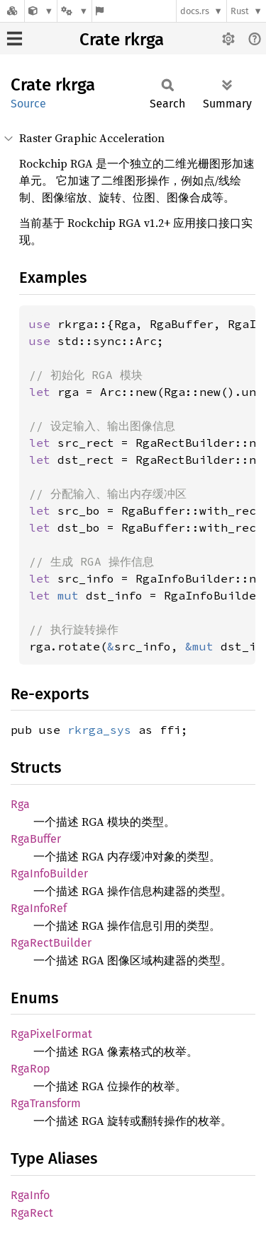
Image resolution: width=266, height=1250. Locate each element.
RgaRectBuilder (51, 943)
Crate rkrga (121, 39)
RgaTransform (46, 1103)
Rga (20, 804)
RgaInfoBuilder (49, 873)
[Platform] (74, 11)
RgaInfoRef (39, 908)
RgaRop (30, 1068)
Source (28, 103)
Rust (240, 11)
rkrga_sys (99, 730)
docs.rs (194, 11)
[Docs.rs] (12, 11)
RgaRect (32, 1213)
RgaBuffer (36, 839)
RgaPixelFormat (51, 1034)
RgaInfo (30, 1195)
